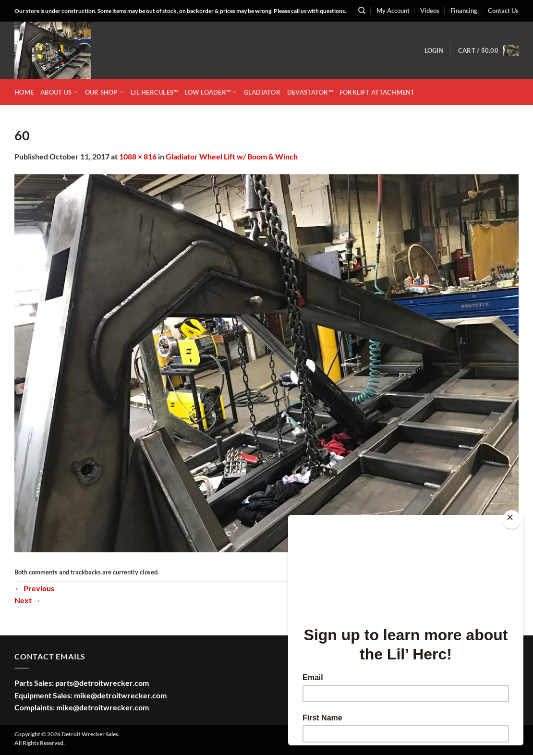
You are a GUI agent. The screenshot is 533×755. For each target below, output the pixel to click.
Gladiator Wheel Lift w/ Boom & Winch (232, 156)
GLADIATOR (262, 92)
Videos (429, 10)
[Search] (361, 10)
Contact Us (503, 10)
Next (27, 600)
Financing (463, 10)
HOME (24, 92)
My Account (393, 10)
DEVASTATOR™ (310, 92)
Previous (34, 588)
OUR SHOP (104, 92)
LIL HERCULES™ (154, 92)
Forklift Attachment (377, 92)
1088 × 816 (138, 156)
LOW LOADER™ (210, 92)
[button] (434, 50)
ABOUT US (59, 92)
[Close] (512, 519)
